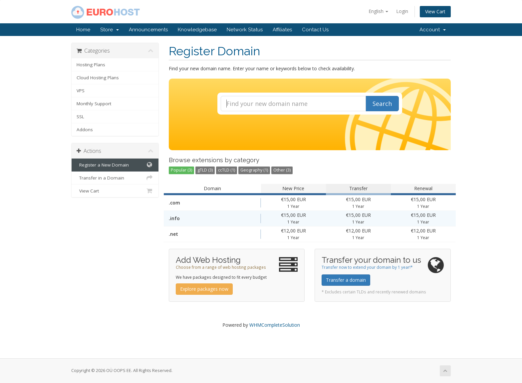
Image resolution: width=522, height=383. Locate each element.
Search (382, 104)
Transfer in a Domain (115, 178)
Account (432, 30)
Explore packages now (204, 289)
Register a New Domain (115, 165)
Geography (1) (254, 170)
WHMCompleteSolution (274, 325)
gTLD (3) (205, 170)
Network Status (245, 30)
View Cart (435, 11)
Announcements (148, 30)
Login (402, 11)
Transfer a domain (346, 280)
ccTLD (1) (226, 170)
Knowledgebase (197, 30)
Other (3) (282, 170)
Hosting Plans (91, 65)
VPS (81, 91)
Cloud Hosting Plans (98, 78)
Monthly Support (94, 104)
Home (83, 30)
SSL (80, 117)
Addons (85, 130)
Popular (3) (181, 170)
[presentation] (309, 133)
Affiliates (282, 30)
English (378, 11)
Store (109, 30)
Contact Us (315, 30)
